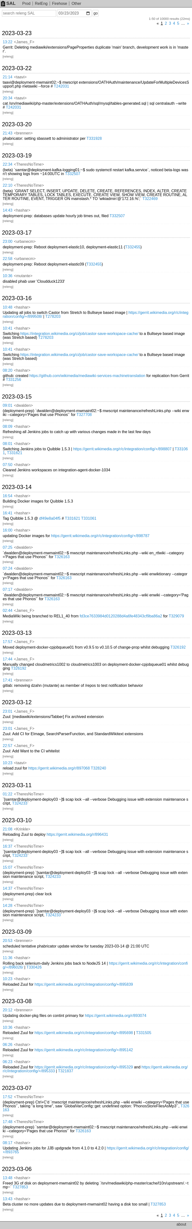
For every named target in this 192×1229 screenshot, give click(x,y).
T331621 (14, 453)
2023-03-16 (17, 298)
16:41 (7, 513)
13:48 (7, 1178)
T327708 (84, 415)
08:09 (7, 426)
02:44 (7, 610)
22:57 (7, 746)
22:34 (7, 164)
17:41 (7, 680)
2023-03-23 (17, 33)
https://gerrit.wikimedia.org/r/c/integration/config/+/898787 (100, 536)
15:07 (7, 867)
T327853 (20, 1187)
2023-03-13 (17, 633)
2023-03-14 (17, 487)
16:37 (7, 846)
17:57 (7, 642)
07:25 (7, 547)
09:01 (7, 405)
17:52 (7, 1097)
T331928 (94, 138)
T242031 (61, 86)
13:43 (7, 1199)
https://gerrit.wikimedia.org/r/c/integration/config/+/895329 (84, 1067)
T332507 (72, 174)
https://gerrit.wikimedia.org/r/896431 (77, 834)
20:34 (7, 98)
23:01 (7, 711)
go (95, 13)
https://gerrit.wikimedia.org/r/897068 (59, 768)
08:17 (7, 1143)
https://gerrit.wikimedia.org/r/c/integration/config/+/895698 (84, 1033)
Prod (26, 3)
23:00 (7, 241)
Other (76, 3)
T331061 (88, 518)
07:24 (7, 568)
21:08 (7, 829)
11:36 (7, 958)
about (181, 1224)
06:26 (7, 1045)
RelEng (41, 3)
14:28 (7, 905)
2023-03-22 (17, 68)
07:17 (7, 589)
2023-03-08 (17, 1001)
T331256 (13, 380)
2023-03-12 (17, 702)
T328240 (98, 768)
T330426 (34, 967)
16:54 (7, 496)
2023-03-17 (17, 233)
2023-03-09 (17, 932)
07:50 (7, 465)
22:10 (7, 185)
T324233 (19, 803)
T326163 (62, 557)
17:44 (7, 659)
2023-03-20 (17, 124)
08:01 (7, 444)
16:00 (7, 530)
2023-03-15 (17, 397)
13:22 (7, 42)
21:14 (7, 77)
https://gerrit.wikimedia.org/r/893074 (115, 1016)
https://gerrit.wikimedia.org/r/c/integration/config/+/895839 (84, 984)
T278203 (52, 316)
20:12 (7, 1010)
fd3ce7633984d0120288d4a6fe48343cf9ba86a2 (121, 616)
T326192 (178, 647)
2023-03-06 (17, 1169)
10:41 (7, 328)
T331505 (143, 1033)
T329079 (176, 616)
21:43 (7, 133)
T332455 (132, 247)
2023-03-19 (17, 155)
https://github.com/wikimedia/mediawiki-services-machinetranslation (87, 376)
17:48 (7, 1122)
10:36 (7, 276)
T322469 (150, 199)
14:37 (7, 888)
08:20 (7, 370)
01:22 (7, 794)
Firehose (59, 3)
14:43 (7, 210)
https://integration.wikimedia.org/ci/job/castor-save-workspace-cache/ (79, 334)
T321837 (65, 1071)
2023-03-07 (17, 1088)
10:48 (7, 307)
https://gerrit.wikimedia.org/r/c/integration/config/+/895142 (84, 1050)
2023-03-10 (17, 820)
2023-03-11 (17, 785)
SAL (8, 3)
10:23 (7, 763)
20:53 (7, 941)
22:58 (7, 259)
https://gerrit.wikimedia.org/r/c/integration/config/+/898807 (122, 449)
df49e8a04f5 (50, 518)
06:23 (7, 1062)
